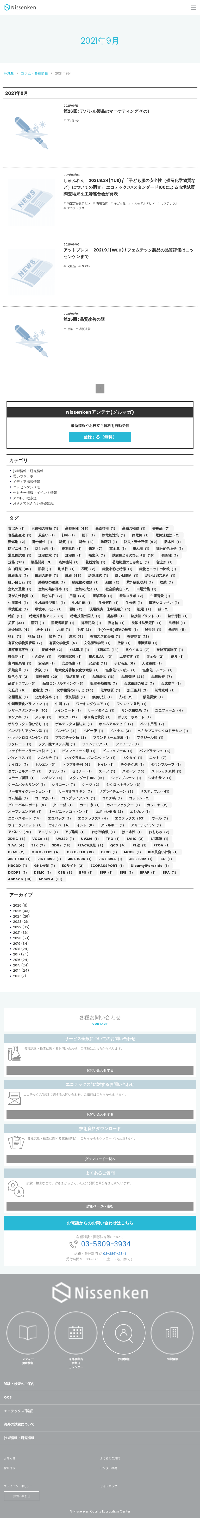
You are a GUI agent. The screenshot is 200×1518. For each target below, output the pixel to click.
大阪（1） (42, 670)
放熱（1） (124, 642)
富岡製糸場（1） (20, 663)
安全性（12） (99, 663)
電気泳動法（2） (168, 535)
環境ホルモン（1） (49, 609)
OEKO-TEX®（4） (46, 852)
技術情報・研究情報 (19, 1437)
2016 (16, 959)
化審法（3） (42, 690)
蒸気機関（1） (69, 562)
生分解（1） (135, 602)
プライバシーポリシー (18, 1486)
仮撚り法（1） (103, 697)
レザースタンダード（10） (28, 710)
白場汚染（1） (147, 589)
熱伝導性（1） (178, 616)
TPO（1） (113, 838)
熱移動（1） (116, 616)
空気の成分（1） (87, 589)
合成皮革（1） (172, 683)
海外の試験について (19, 1424)
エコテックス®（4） (94, 818)
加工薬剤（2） (138, 690)
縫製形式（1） (99, 575)
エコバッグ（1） (60, 818)
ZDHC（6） (17, 838)
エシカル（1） (141, 811)
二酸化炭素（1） (152, 697)
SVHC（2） (136, 838)
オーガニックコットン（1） (69, 811)
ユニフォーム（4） (170, 710)
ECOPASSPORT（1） (108, 865)
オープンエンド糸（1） (25, 811)
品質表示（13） (104, 676)
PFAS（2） (17, 852)
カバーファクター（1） (124, 805)
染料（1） (56, 636)
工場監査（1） (130, 656)
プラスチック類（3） (71, 737)
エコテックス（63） (130, 818)
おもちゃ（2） (160, 831)
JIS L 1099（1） (50, 858)
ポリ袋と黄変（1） (98, 717)
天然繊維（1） (153, 663)
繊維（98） (74, 575)
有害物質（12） (139, 636)
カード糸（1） (90, 805)
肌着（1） (45, 568)
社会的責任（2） (118, 589)
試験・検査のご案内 (19, 1383)
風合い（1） (47, 535)
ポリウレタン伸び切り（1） (29, 723)
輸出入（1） (98, 555)
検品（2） (36, 636)
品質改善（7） (162, 676)
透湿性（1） (74, 555)
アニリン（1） (49, 831)
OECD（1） (110, 852)
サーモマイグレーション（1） (30, 791)
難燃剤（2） (17, 541)
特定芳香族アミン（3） (47, 616)
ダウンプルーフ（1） (167, 764)
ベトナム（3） (121, 730)
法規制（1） (177, 622)
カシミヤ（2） (158, 805)
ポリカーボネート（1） (135, 717)
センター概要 (108, 1468)
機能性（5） (178, 629)
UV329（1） (66, 838)
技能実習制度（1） (171, 649)
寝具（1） (178, 656)
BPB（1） (127, 872)
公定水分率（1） (47, 697)
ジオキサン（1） (160, 777)
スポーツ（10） (134, 771)
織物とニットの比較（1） (158, 568)
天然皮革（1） (19, 670)
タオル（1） (57, 771)
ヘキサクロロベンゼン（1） (29, 737)
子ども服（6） (125, 663)
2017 (16, 954)
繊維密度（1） (19, 575)
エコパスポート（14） (25, 818)
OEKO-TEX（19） (81, 852)
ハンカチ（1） (49, 757)
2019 (16, 943)
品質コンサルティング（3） (63, 683)
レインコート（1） (68, 710)
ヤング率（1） (19, 717)
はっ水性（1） (132, 831)
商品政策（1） (76, 676)
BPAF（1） (148, 872)
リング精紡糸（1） (135, 710)
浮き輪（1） (117, 622)
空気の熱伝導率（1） (54, 589)
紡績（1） (167, 582)
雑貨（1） (66, 541)
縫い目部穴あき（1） (161, 575)
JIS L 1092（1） (141, 858)
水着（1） (64, 629)
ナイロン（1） (19, 764)
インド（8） (86, 825)
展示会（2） (155, 656)
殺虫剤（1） (154, 629)
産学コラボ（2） (132, 595)
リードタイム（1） (102, 710)
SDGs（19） (62, 845)
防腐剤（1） (110, 541)
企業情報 (172, 1359)
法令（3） (44, 629)
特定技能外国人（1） (86, 616)
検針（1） (15, 636)
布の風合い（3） (101, 656)
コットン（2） (140, 798)
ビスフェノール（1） (118, 750)
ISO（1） (166, 858)
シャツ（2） (91, 784)
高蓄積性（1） (106, 528)
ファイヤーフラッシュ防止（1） (32, 750)
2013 (16, 975)
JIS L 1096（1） (80, 858)
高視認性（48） (77, 528)
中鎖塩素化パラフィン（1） (29, 703)
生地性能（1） (82, 602)
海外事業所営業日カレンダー (76, 1363)
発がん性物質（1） (22, 595)
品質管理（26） (133, 676)
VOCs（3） (41, 838)
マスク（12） (68, 717)
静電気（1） (141, 535)
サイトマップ (108, 1486)
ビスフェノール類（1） (79, 750)
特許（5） (16, 616)
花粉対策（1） (96, 562)
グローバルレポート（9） (28, 805)
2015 (16, 965)
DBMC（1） (43, 872)
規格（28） (17, 562)
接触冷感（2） (53, 649)
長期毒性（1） (72, 548)
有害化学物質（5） (64, 642)
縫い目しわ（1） (20, 582)
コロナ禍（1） (113, 798)
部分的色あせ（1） (170, 548)
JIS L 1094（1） (111, 858)
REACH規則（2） (91, 845)
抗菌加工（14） (108, 649)
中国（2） (63, 703)
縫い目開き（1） (127, 575)
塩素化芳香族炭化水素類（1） (77, 670)
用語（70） (78, 595)
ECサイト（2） (73, 865)
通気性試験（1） (20, 555)
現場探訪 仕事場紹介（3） (110, 609)
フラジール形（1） (151, 737)
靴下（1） (89, 535)
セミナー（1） (82, 771)
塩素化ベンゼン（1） (121, 670)
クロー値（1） (63, 805)
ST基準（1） (160, 838)
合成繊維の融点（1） (140, 683)
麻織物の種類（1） (46, 528)
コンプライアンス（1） (79, 798)
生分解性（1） (109, 602)
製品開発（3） (42, 562)
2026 (17, 905)
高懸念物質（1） (134, 528)
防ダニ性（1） (19, 548)
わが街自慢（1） (104, 831)
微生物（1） (17, 656)
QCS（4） (118, 845)
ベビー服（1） (94, 730)
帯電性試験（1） (70, 656)
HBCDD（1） (18, 865)
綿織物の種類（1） (52, 582)
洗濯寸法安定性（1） (147, 622)
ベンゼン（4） (66, 730)
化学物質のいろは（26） (76, 690)
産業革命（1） (103, 595)
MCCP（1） (133, 852)
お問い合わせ (21, 1496)
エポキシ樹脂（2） (110, 811)
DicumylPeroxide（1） (151, 865)
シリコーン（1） (64, 784)
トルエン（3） (46, 764)
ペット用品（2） (153, 723)
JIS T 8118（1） (20, 858)
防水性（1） (173, 541)
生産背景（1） (161, 595)
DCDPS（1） (18, 872)
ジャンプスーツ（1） (127, 777)
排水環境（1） (80, 649)
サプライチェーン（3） (117, 791)
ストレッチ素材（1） (167, 771)
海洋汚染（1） (92, 622)
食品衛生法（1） (20, 535)
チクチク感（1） (133, 764)
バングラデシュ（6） (155, 750)
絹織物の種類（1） (86, 582)
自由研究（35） (20, 568)
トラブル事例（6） (77, 764)
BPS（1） (86, 872)
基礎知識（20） (48, 676)
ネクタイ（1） (133, 757)
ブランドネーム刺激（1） (112, 737)
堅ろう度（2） (19, 676)
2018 (16, 948)
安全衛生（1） (72, 663)
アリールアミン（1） (147, 825)
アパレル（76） (20, 831)
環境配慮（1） (19, 609)
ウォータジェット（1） (25, 825)
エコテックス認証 (18, 1410)
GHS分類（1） (45, 865)
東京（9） (77, 636)
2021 (16, 932)
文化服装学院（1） (98, 642)
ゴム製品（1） (19, 798)
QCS (8, 1397)
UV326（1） (91, 838)
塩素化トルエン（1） (158, 670)
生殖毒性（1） (19, 602)
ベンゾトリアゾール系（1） (29, 730)
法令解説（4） (19, 629)
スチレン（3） (53, 777)
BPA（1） (170, 872)
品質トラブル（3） (22, 683)
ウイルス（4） (59, 825)
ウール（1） (161, 818)
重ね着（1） (142, 548)
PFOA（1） (162, 845)
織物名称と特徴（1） (118, 568)
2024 (17, 916)
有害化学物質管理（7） (26, 642)
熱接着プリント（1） (146, 616)
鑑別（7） (96, 548)
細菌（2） (113, 582)
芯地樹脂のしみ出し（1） (131, 562)
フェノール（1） (128, 744)
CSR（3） (66, 872)
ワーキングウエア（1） (93, 703)
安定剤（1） (47, 663)
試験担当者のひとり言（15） (134, 555)
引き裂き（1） (42, 656)
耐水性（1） (67, 568)
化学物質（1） (111, 690)
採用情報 (124, 1359)
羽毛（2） (89, 568)
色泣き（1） (165, 562)
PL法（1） (140, 845)
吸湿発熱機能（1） (104, 683)
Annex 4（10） (51, 879)
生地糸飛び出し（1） (51, 602)
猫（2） (164, 609)
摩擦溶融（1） (148, 642)
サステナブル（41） (155, 791)
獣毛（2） (145, 609)
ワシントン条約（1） (132, 703)
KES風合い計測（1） (163, 852)
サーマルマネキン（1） (76, 791)
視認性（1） (170, 555)
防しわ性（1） (46, 548)
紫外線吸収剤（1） (140, 582)
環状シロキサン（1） (165, 602)
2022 (17, 927)
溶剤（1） (38, 622)
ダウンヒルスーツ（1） (25, 771)
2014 (17, 970)
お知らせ (9, 1458)
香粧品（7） (161, 528)
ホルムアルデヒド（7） (117, 723)
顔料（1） (69, 535)
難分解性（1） (43, 541)
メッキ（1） (44, 717)
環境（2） (76, 609)
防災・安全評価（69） (141, 541)
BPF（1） (106, 872)
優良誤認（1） (76, 697)
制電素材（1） (165, 690)
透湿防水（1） (49, 555)
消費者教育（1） (63, 622)
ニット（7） (158, 757)
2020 (17, 938)
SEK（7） (39, 845)
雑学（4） (87, 541)
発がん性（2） (53, 595)
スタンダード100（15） (87, 777)
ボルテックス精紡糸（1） (74, 723)
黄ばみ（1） (17, 528)
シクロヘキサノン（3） (124, 784)
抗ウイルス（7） (138, 649)
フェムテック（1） (96, 744)
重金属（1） (118, 548)
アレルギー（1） (113, 825)
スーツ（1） (108, 771)
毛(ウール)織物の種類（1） (119, 629)
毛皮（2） (85, 629)
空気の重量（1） (20, 589)
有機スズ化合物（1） (106, 636)
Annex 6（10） (20, 879)
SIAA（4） (17, 845)
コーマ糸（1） (46, 798)
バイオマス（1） (20, 757)
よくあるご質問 (110, 1458)
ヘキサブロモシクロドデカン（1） (164, 730)
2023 (17, 921)
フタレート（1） (20, 744)
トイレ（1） (106, 764)
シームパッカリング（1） (27, 784)
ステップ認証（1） (22, 777)
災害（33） (17, 622)
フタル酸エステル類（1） (57, 744)
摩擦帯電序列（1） (22, 649)
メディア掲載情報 (28, 1361)
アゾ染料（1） (75, 831)
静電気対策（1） (114, 535)
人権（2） (126, 697)
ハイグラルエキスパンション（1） (91, 757)
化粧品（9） (17, 690)
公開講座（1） (19, 697)
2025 (17, 910)
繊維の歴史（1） (47, 575)
